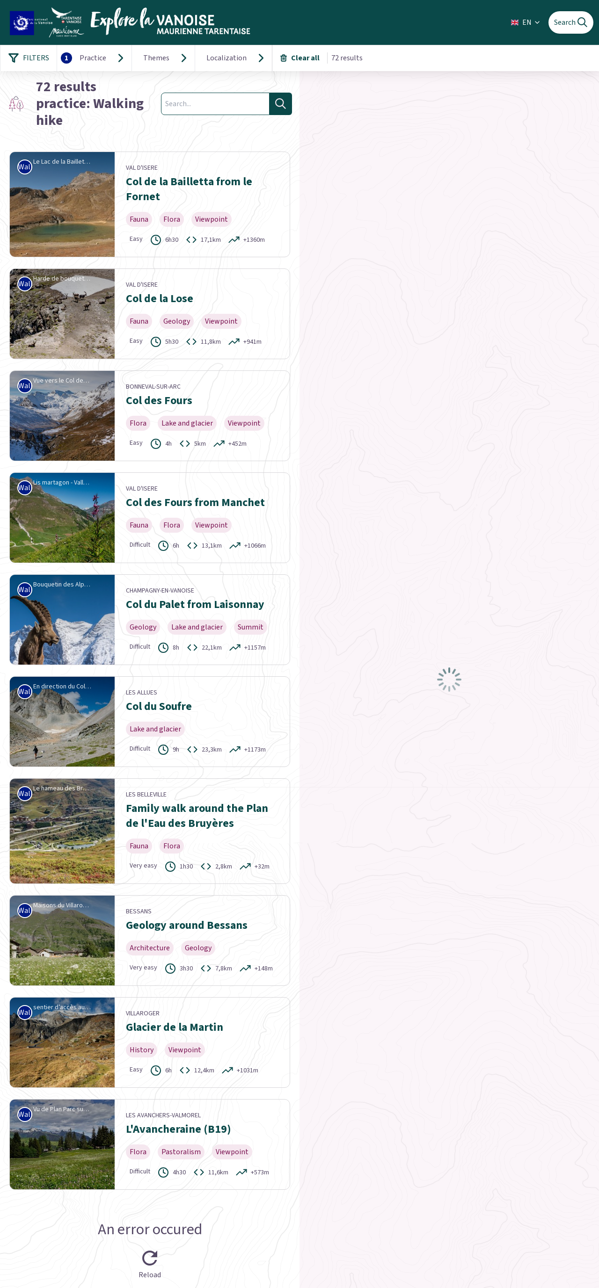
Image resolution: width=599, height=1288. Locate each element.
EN (526, 22)
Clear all (300, 58)
